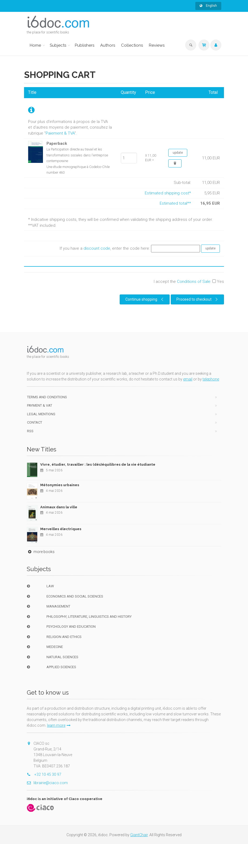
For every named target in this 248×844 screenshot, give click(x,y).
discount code (96, 248)
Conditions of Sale (193, 281)
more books (41, 552)
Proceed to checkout (197, 299)
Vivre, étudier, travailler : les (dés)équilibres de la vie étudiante (97, 464)
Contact (34, 422)
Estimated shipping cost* (168, 193)
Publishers (84, 45)
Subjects (58, 45)
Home (35, 45)
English (208, 6)
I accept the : (189, 281)
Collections (132, 45)
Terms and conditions (47, 397)
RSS (30, 431)
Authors (107, 45)
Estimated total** (175, 203)
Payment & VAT (39, 405)
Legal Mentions (41, 414)
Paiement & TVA (60, 133)
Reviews (157, 45)
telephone (211, 379)
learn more (59, 725)
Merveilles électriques (60, 529)
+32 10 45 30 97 (44, 774)
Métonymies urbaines (59, 485)
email (187, 379)
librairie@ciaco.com (47, 783)
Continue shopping (145, 299)
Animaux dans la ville (58, 507)
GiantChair (139, 835)
